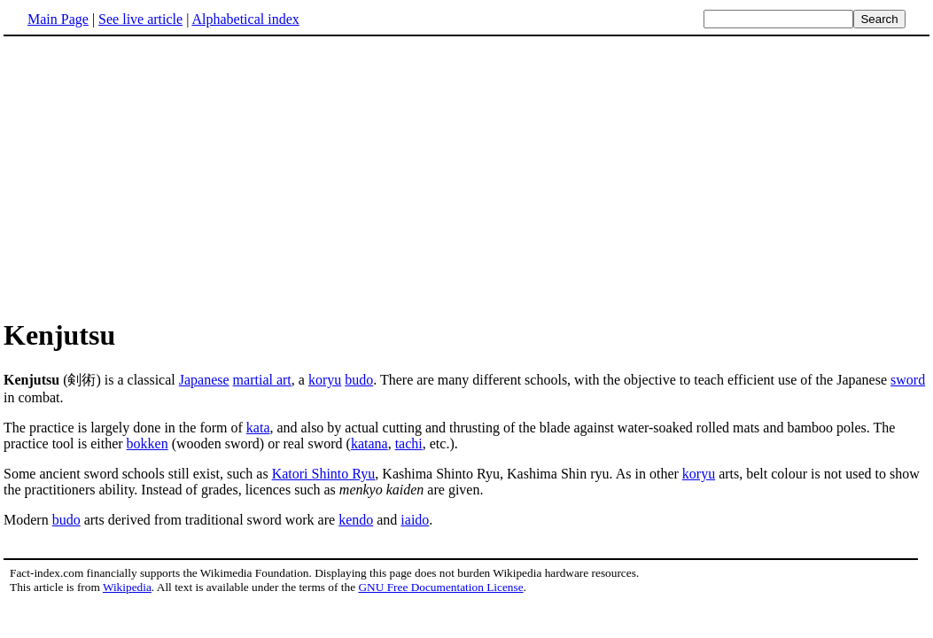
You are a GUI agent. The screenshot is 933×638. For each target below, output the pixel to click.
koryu (324, 379)
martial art (262, 379)
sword (907, 379)
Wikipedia (127, 587)
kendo (355, 519)
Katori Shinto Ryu (324, 473)
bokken (147, 443)
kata (258, 427)
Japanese (204, 379)
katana (369, 443)
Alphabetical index (245, 19)
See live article (140, 19)
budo (359, 379)
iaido (414, 519)
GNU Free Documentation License (440, 587)
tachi (409, 443)
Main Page (58, 19)
